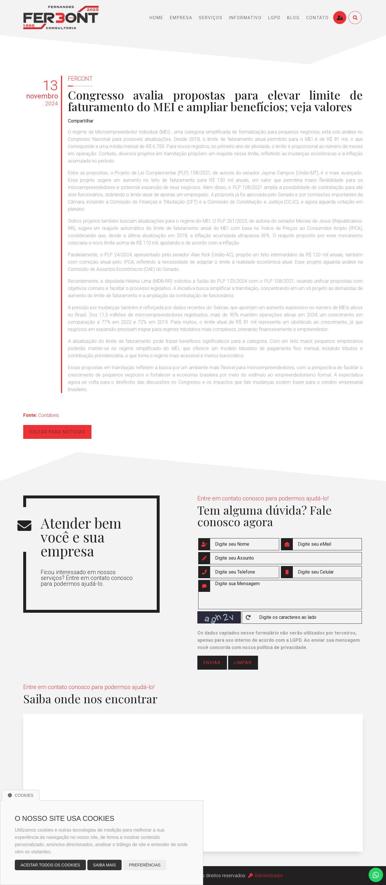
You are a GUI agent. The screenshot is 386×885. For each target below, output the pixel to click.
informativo (245, 17)
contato (317, 17)
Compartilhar (80, 121)
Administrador (265, 875)
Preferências (144, 865)
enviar (212, 662)
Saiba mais (104, 865)
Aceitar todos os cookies (50, 865)
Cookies (20, 795)
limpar (243, 662)
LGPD (274, 17)
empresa (181, 17)
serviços (211, 17)
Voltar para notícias (57, 432)
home (156, 17)
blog (293, 17)
